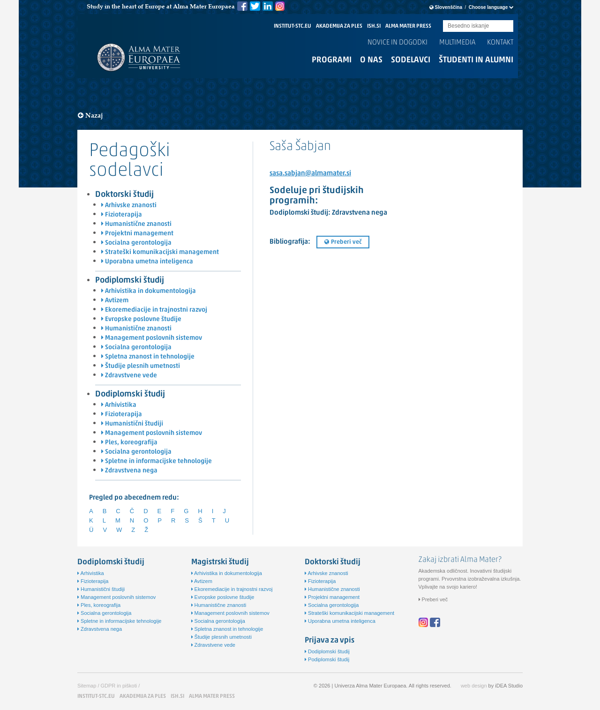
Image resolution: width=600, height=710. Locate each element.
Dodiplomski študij (130, 394)
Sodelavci (410, 60)
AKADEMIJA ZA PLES (339, 26)
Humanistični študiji (132, 423)
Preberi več (342, 242)
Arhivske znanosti (129, 205)
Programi (332, 60)
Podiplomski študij (129, 280)
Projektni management (137, 233)
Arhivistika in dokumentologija (148, 291)
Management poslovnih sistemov (151, 338)
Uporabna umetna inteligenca (147, 261)
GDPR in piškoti (119, 685)
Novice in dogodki (398, 42)
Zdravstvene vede (129, 375)
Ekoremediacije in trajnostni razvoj (154, 310)
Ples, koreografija (129, 442)
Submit (506, 26)
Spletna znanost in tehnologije (148, 356)
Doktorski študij (124, 194)
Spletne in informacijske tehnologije (156, 461)
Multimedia (457, 42)
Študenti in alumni (476, 60)
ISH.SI (374, 26)
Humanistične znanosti (136, 224)
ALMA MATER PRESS (408, 26)
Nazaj (90, 115)
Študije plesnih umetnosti (140, 366)
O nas (371, 60)
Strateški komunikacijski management (160, 252)
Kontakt (500, 42)
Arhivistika (118, 405)
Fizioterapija (121, 214)
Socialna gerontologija (136, 243)
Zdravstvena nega (129, 470)
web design (474, 685)
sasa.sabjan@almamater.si (310, 173)
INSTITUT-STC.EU (292, 26)
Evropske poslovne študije (141, 319)
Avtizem (114, 300)
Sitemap (86, 685)
